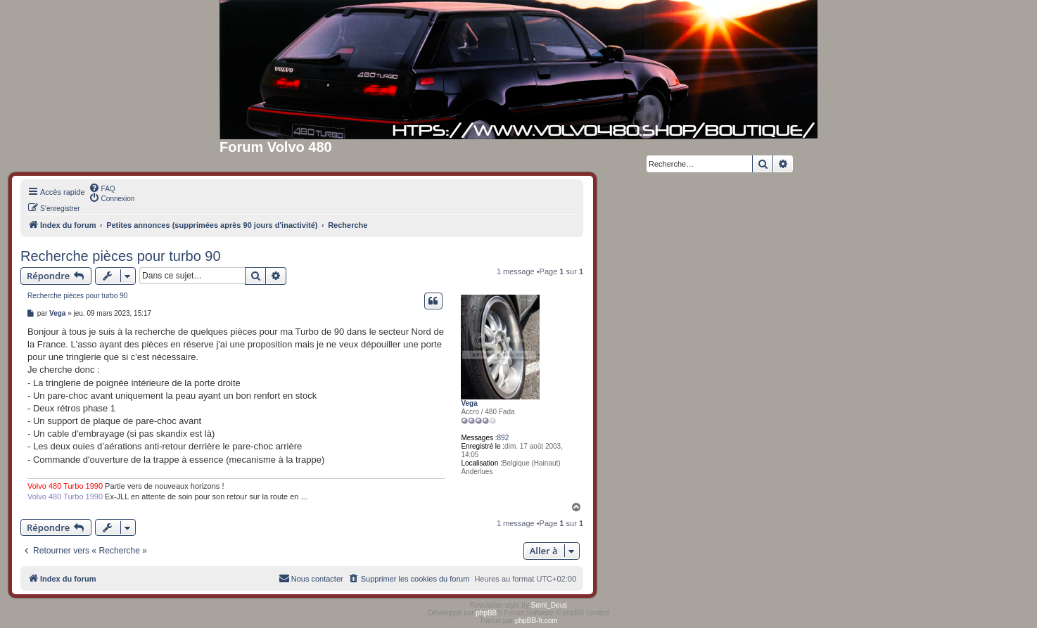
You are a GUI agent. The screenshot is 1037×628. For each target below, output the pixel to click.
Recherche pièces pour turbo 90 (120, 256)
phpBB (486, 613)
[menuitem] (102, 188)
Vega (469, 403)
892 (503, 438)
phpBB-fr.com (536, 620)
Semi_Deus (549, 605)
